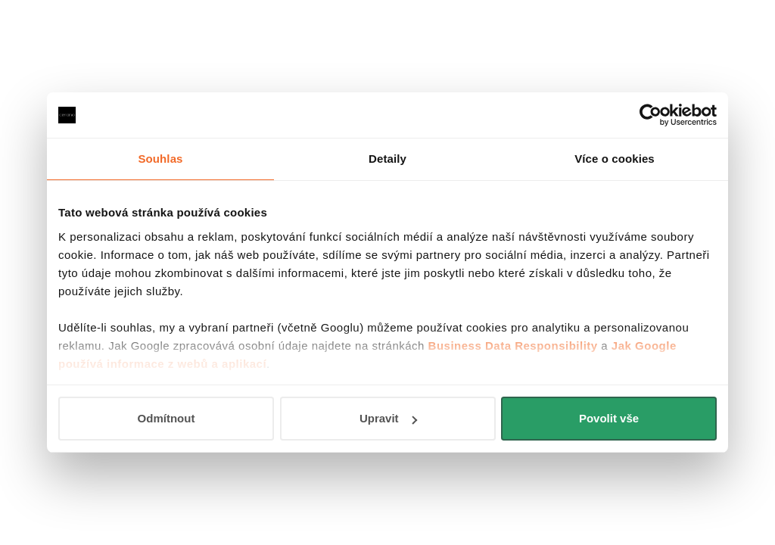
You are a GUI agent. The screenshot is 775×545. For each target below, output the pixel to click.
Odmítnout (166, 418)
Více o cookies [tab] (614, 158)
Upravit (388, 418)
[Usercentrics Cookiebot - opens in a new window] (650, 115)
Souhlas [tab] (160, 158)
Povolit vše (609, 418)
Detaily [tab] (387, 158)
